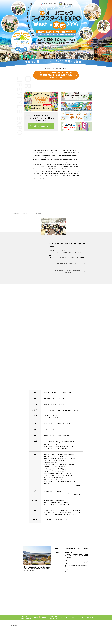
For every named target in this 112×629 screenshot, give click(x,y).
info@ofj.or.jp (67, 519)
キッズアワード (64, 617)
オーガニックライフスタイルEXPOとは (25, 617)
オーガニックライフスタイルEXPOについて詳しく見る (68, 263)
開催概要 (36, 617)
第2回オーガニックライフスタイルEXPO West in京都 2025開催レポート (68, 271)
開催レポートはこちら (41, 126)
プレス (82, 617)
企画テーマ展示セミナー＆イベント (53, 617)
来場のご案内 (75, 617)
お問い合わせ (90, 617)
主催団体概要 (14, 625)
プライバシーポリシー (25, 625)
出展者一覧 (43, 617)
